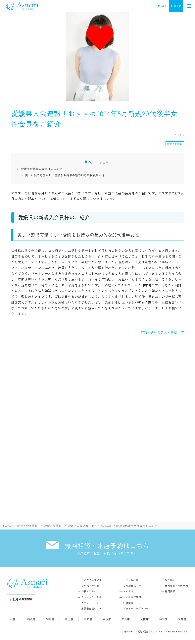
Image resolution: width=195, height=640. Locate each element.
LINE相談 (162, 6)
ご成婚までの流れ (91, 585)
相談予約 (176, 6)
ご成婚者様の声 (132, 585)
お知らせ (128, 591)
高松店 (31, 619)
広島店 (126, 619)
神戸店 (163, 619)
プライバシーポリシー (136, 608)
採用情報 (170, 591)
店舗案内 (128, 602)
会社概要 (170, 579)
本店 (12, 619)
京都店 (182, 619)
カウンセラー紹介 (91, 602)
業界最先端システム (92, 608)
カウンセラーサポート (94, 597)
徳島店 (50, 619)
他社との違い (89, 591)
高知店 (88, 619)
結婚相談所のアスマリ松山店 (162, 332)
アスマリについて (91, 579)
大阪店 (144, 619)
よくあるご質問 (132, 597)
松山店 (69, 619)
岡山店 (107, 619)
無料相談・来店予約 (176, 585)
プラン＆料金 (130, 579)
